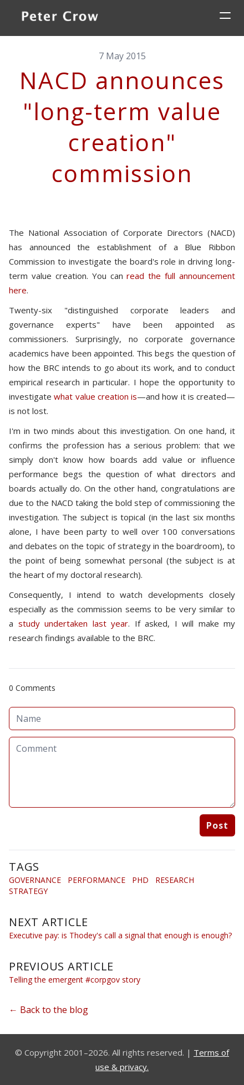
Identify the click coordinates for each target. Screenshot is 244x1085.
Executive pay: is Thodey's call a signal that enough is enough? (120, 935)
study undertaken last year (73, 623)
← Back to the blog (48, 1010)
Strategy (28, 891)
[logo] (59, 17)
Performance (96, 880)
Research (174, 880)
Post (217, 825)
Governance (35, 880)
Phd (140, 880)
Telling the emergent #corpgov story (74, 979)
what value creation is (95, 396)
